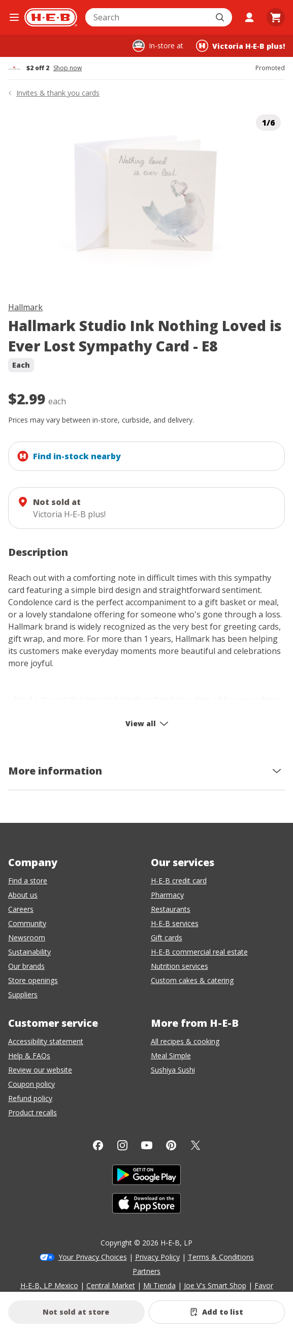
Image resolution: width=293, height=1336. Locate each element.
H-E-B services (175, 923)
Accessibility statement (45, 1041)
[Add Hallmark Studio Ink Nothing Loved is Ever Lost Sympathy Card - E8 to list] (217, 1312)
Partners (146, 1271)
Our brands (26, 966)
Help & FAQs (29, 1055)
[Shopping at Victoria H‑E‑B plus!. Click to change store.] (240, 46)
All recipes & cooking (185, 1041)
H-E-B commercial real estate (199, 952)
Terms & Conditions (221, 1257)
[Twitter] (195, 1145)
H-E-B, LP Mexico (49, 1285)
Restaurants (170, 909)
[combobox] (147, 17)
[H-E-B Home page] (50, 17)
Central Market (110, 1285)
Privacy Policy (157, 1257)
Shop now (67, 68)
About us (23, 895)
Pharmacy (167, 895)
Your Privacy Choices (92, 1257)
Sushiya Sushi (173, 1070)
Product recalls (32, 1112)
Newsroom (26, 937)
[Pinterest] (171, 1145)
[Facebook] (98, 1145)
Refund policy (30, 1098)
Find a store (27, 880)
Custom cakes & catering (192, 980)
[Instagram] (122, 1145)
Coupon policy (31, 1084)
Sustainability (29, 952)
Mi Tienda (159, 1285)
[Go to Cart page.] (276, 17)
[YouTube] (147, 1145)
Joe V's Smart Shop (215, 1285)
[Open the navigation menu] (14, 17)
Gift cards (166, 937)
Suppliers (23, 994)
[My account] (249, 17)
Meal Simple (171, 1055)
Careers (21, 909)
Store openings (33, 980)
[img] (146, 197)
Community (27, 923)
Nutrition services (179, 966)
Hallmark (25, 307)
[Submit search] (221, 17)
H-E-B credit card (179, 880)
